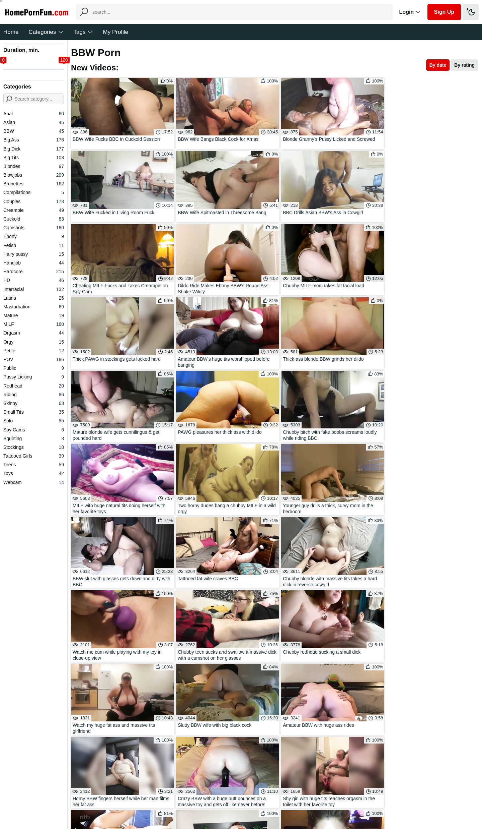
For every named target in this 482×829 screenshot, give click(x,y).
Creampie (33, 210)
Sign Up (444, 12)
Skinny (33, 403)
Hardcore (33, 272)
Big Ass (33, 140)
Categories (45, 32)
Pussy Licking (33, 377)
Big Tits (33, 158)
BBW (33, 131)
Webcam (33, 482)
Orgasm (33, 333)
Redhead (33, 386)
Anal (33, 114)
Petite (33, 351)
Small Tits (33, 412)
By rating (464, 65)
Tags (83, 32)
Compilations (33, 192)
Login (410, 12)
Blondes (33, 166)
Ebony (33, 236)
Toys (33, 473)
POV (33, 359)
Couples (33, 201)
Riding (33, 395)
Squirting (33, 438)
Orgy (33, 342)
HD (33, 280)
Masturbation (33, 307)
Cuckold (33, 219)
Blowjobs (33, 175)
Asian (33, 122)
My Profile (116, 32)
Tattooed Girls (33, 456)
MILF (33, 324)
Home (10, 32)
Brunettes (33, 184)
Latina (33, 298)
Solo (33, 421)
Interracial (33, 289)
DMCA (254, 803)
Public (33, 368)
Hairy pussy (33, 254)
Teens (33, 465)
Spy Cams (33, 430)
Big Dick (33, 149)
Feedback (231, 803)
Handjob (33, 263)
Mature (33, 315)
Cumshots (33, 228)
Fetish (33, 245)
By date (438, 65)
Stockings (33, 447)
